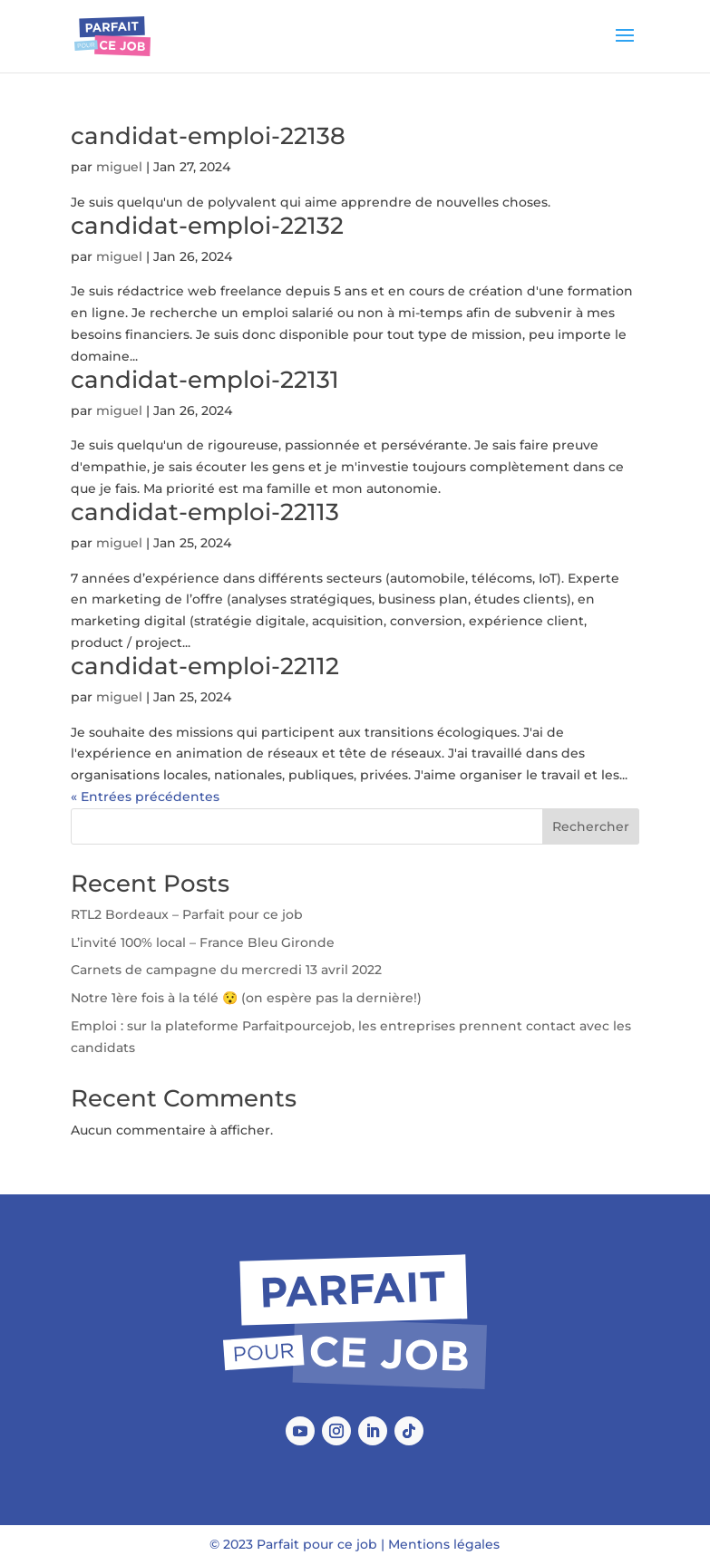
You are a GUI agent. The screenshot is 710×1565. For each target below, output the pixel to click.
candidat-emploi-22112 (205, 666)
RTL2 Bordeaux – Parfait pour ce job (187, 914)
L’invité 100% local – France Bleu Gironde (203, 942)
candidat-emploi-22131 (205, 379)
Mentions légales (444, 1544)
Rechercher (590, 826)
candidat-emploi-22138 (208, 135)
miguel (119, 167)
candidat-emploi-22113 (205, 512)
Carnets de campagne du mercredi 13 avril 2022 (226, 969)
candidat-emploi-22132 (207, 225)
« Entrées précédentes (145, 796)
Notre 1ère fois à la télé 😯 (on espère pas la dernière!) (246, 998)
